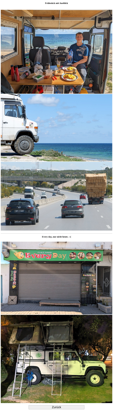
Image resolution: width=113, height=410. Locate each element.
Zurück (56, 407)
